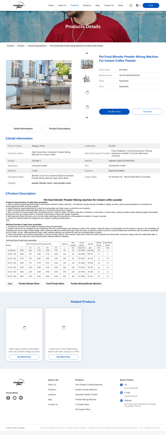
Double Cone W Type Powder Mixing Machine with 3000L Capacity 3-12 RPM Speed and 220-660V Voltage (63, 350)
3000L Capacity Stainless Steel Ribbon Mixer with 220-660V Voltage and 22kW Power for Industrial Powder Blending (24, 350)
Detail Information (23, 128)
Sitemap (21, 428)
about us (62, 5)
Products (20, 46)
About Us (52, 385)
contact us (109, 5)
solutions (87, 5)
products (75, 5)
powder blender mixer (29, 284)
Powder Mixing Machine (37, 46)
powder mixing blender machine (86, 284)
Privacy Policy (11, 428)
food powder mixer (55, 284)
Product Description (59, 128)
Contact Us (53, 404)
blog (98, 5)
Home (51, 5)
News (120, 5)
